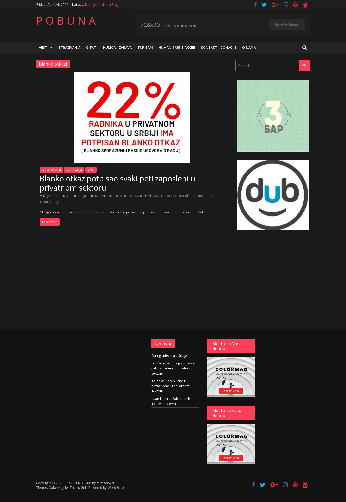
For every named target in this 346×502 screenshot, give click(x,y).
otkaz (159, 196)
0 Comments (101, 196)
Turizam (145, 47)
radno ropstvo (204, 196)
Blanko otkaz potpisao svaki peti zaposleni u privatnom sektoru (117, 183)
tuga (57, 202)
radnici (187, 196)
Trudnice (46, 202)
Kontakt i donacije (218, 47)
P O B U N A (66, 20)
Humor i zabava (117, 47)
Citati (91, 47)
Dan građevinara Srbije (102, 4)
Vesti (43, 47)
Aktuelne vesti (51, 170)
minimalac (147, 196)
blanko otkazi (129, 196)
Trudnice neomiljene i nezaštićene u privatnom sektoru (170, 386)
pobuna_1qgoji (77, 196)
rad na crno (173, 196)
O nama (249, 47)
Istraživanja (69, 47)
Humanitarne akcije (177, 47)
